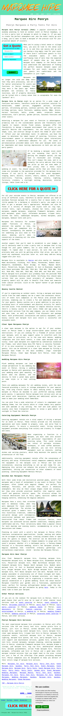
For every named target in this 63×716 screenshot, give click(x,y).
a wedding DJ (30, 611)
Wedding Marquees (9, 673)
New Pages (9, 700)
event (59, 51)
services (5, 602)
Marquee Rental (26, 673)
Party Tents (32, 668)
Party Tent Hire (47, 664)
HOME (32, 14)
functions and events (11, 103)
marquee (32, 39)
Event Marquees (47, 666)
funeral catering (34, 609)
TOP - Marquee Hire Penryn (13, 683)
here (46, 587)
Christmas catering (17, 605)
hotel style (55, 167)
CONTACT (49, 14)
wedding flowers (54, 611)
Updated (16, 700)
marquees (49, 278)
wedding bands (36, 607)
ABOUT (42, 14)
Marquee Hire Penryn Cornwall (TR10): (19, 30)
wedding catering (19, 614)
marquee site (30, 463)
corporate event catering (47, 614)
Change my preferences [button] (43, 710)
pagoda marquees (18, 211)
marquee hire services (30, 660)
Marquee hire (7, 260)
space (42, 56)
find (9, 558)
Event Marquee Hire (47, 668)
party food (41, 605)
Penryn (31, 260)
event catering (25, 602)
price (47, 252)
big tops (56, 207)
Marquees (45, 204)
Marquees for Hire (16, 664)
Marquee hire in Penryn (12, 101)
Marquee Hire (32, 664)
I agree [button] (38, 706)
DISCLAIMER (56, 14)
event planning (51, 602)
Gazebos (19, 666)
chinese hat (37, 209)
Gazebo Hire (39, 670)
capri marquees (23, 209)
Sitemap (3, 700)
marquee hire (13, 274)
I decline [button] (45, 706)
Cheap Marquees (24, 679)
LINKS (37, 14)
